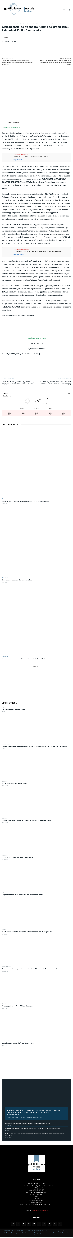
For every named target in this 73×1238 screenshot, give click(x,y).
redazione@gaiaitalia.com (40, 1210)
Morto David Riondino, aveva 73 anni (14, 783)
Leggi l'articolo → (19, 159)
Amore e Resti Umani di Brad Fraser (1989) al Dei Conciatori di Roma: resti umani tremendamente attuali (55, 63)
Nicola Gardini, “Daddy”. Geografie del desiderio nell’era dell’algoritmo (27, 932)
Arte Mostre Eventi (6, 744)
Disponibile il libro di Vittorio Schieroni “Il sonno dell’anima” (23, 894)
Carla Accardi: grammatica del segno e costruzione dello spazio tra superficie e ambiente (34, 746)
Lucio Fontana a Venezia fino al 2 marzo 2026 (18, 1043)
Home (3, 23)
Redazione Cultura (13, 1114)
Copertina (4, 707)
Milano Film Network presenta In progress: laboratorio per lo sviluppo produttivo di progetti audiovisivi (17, 63)
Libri (3, 892)
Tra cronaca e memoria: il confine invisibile (17, 580)
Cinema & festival (6, 966)
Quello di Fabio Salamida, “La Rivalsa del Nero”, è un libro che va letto (25, 501)
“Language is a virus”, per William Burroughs (17, 1006)
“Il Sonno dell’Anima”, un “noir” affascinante (17, 857)
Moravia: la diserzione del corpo (13, 709)
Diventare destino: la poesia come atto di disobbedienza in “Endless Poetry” (29, 969)
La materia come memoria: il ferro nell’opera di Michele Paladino (24, 659)
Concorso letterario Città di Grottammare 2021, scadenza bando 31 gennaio (27, 1123)
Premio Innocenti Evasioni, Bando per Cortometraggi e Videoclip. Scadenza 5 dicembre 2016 (32, 1128)
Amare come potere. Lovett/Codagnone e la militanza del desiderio (26, 820)
